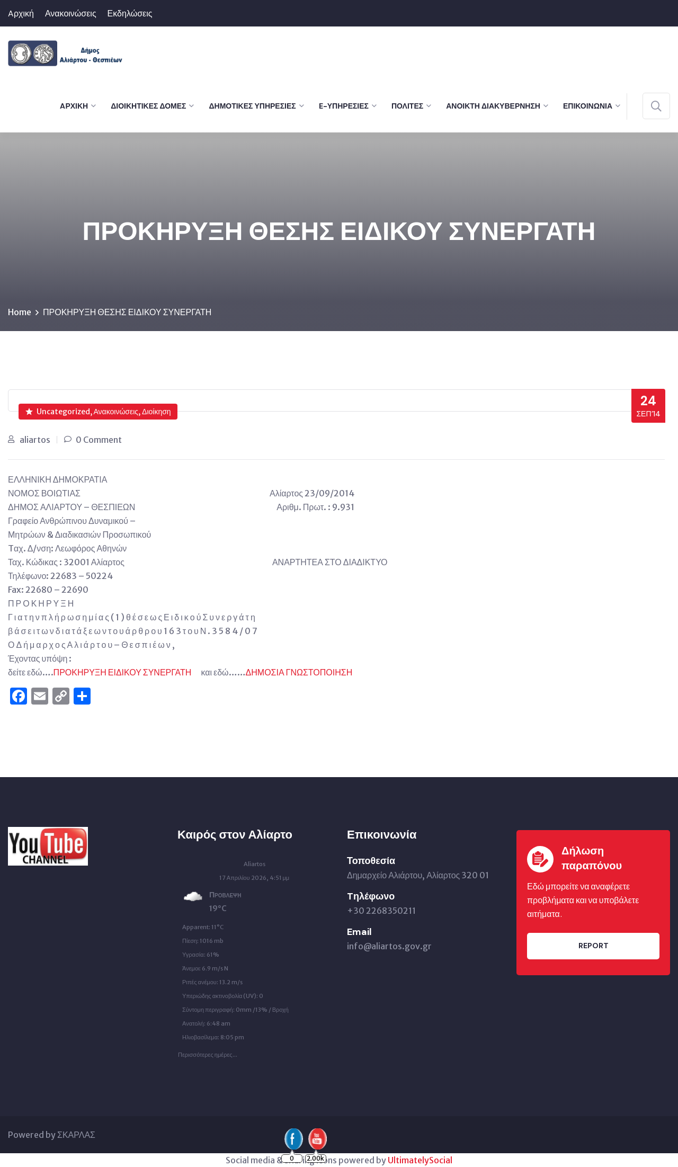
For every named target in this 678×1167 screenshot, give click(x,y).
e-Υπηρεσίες (344, 106)
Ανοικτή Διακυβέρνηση (493, 106)
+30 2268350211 (381, 910)
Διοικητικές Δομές (148, 106)
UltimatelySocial (420, 1160)
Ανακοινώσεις (70, 13)
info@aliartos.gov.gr (389, 946)
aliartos (35, 439)
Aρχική (21, 13)
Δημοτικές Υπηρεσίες (252, 106)
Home (19, 312)
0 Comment (99, 439)
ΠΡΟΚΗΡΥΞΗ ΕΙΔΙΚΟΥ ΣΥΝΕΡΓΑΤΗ (122, 672)
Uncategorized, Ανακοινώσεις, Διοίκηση (98, 411)
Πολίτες (407, 106)
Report (593, 945)
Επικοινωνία (587, 106)
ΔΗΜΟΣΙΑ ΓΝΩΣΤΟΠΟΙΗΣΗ (299, 672)
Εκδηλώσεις (130, 13)
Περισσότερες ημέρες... (207, 1052)
